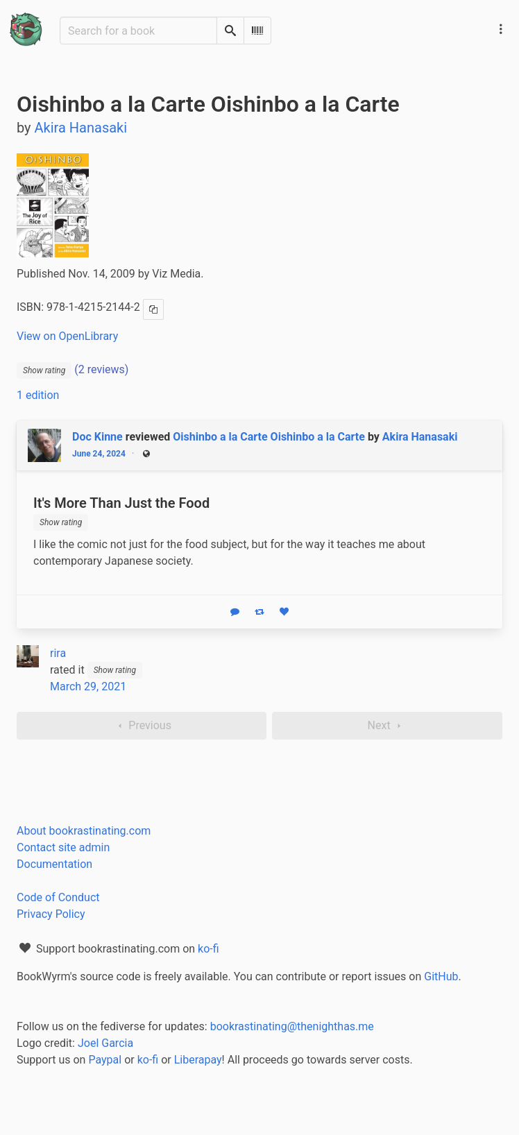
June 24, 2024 (99, 454)
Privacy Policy (51, 914)
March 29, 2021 (88, 686)
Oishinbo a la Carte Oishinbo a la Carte (269, 436)
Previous (141, 725)
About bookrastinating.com (84, 830)
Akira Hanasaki (420, 436)
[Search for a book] (138, 30)
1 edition (38, 395)
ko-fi (208, 948)
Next (387, 725)
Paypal (104, 1059)
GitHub (441, 976)
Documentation (54, 864)
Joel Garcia (105, 1043)
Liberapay (198, 1059)
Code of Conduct (58, 897)
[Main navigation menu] (501, 29)
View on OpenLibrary (67, 336)
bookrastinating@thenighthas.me (292, 1026)
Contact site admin (63, 847)
